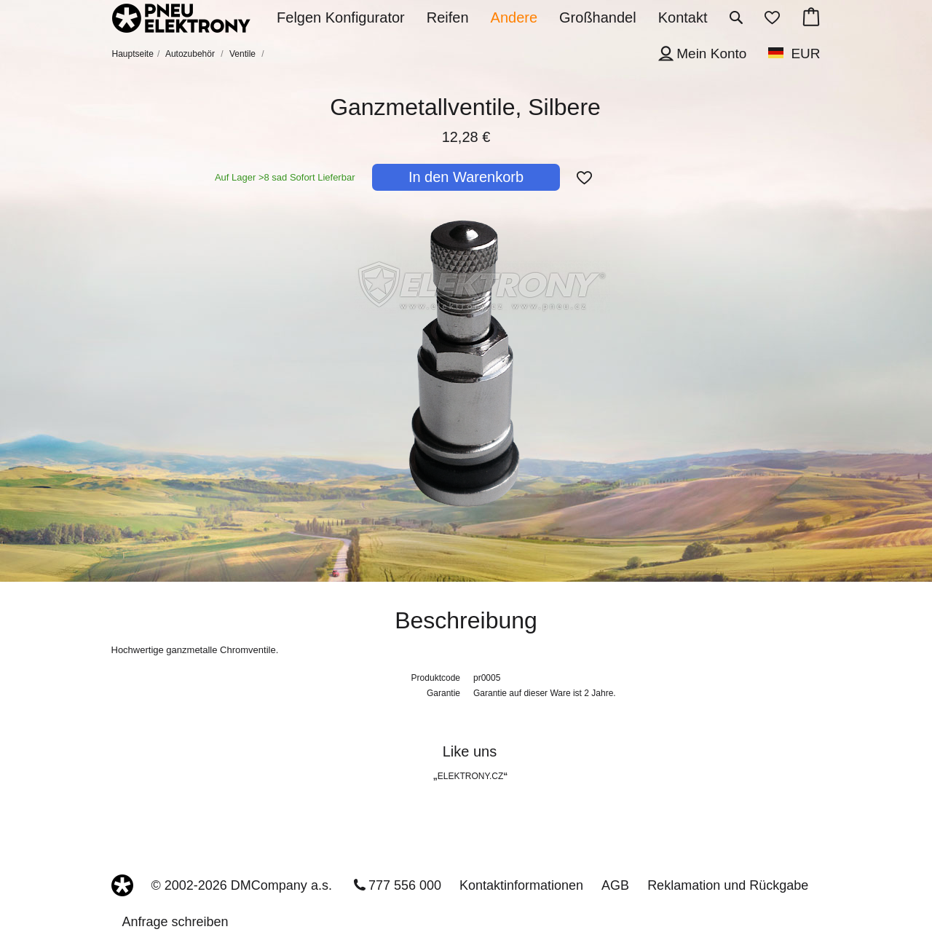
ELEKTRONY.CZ (470, 776)
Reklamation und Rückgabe (727, 885)
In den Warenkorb (466, 177)
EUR (805, 53)
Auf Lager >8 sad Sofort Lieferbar (285, 177)
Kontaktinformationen (521, 885)
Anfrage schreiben (175, 922)
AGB (615, 885)
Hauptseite (133, 54)
